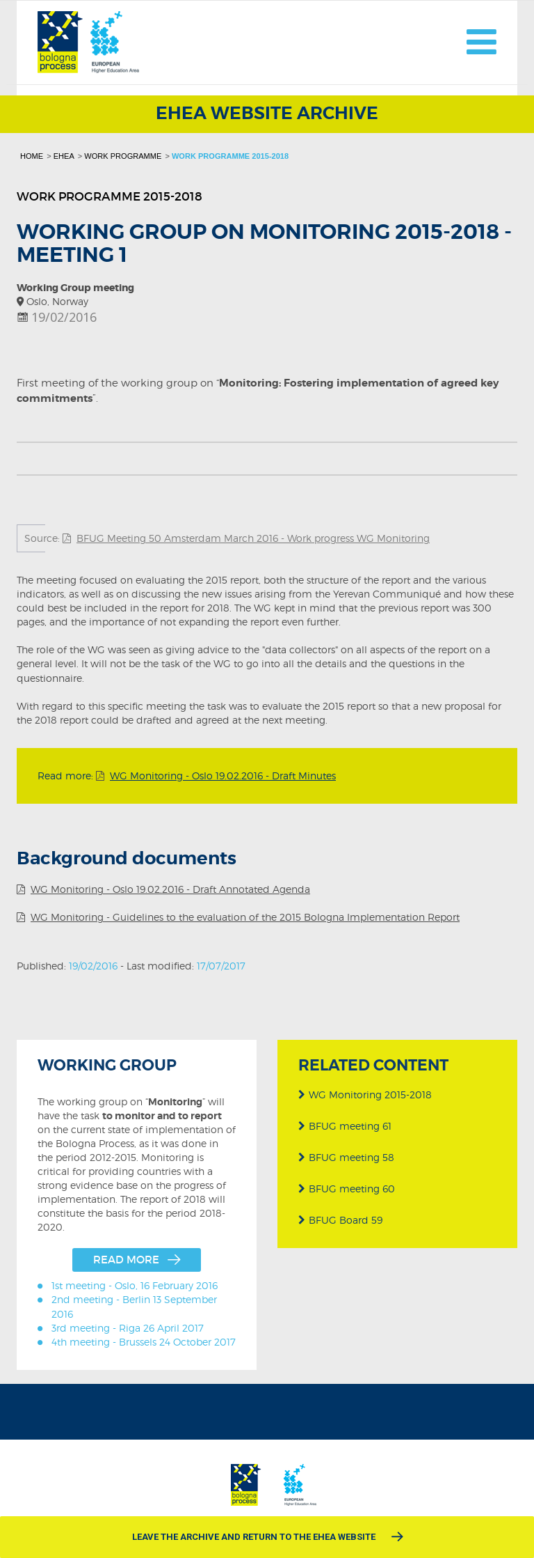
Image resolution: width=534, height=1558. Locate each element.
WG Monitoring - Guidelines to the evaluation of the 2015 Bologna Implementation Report (245, 917)
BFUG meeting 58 (346, 1157)
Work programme (122, 156)
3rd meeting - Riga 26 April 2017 (127, 1328)
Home (31, 156)
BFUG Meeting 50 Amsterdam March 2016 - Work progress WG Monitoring (253, 538)
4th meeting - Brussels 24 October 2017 (143, 1342)
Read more (126, 1259)
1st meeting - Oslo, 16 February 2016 (134, 1285)
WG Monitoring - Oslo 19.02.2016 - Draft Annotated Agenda (170, 889)
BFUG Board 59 (340, 1220)
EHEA (64, 156)
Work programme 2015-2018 (230, 156)
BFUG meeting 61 (344, 1126)
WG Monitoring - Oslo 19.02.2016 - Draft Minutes (223, 775)
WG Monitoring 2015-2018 (364, 1094)
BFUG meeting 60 (346, 1188)
